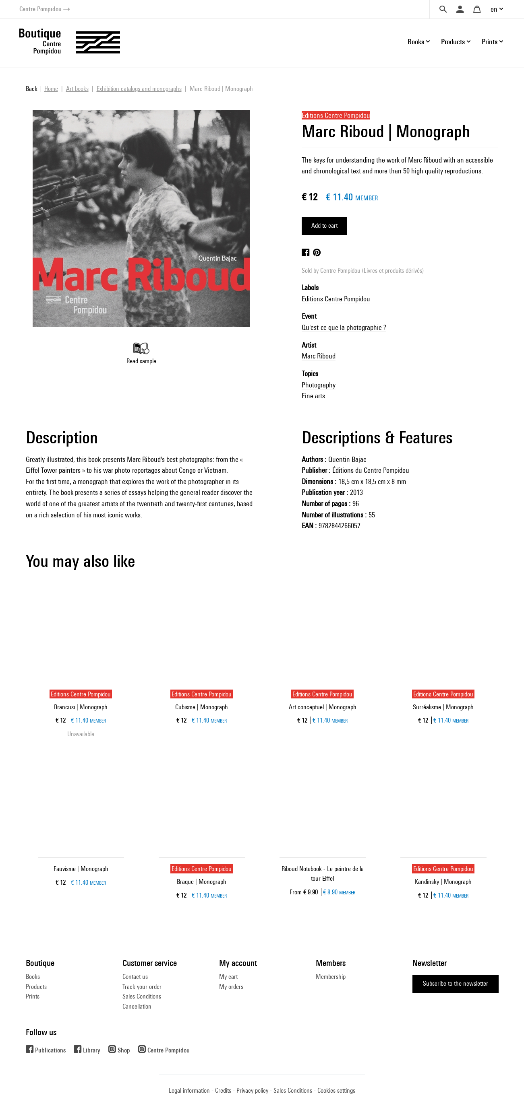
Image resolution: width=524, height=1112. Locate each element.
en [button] (494, 9)
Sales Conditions (141, 996)
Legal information (189, 1090)
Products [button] (453, 41)
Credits (223, 1090)
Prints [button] (489, 41)
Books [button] (416, 41)
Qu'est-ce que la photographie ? (344, 327)
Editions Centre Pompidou (336, 298)
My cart (228, 976)
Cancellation (136, 1006)
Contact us (135, 976)
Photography (319, 385)
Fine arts (313, 395)
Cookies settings (336, 1090)
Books (33, 976)
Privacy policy (252, 1090)
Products (36, 987)
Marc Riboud (319, 356)
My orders (231, 987)
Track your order (142, 987)
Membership (331, 976)
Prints (32, 996)
